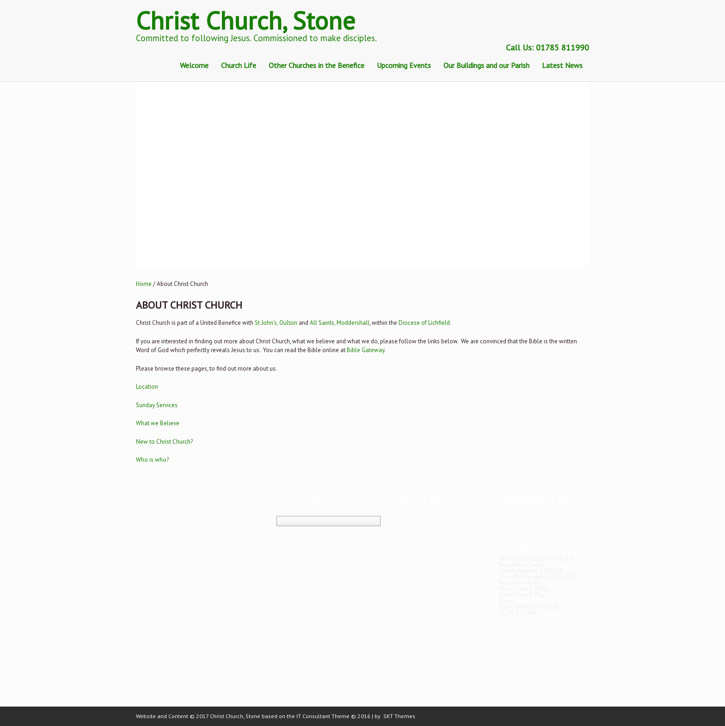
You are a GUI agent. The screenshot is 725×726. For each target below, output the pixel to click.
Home (144, 284)
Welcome (194, 65)
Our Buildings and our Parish (486, 65)
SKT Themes (399, 716)
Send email (513, 620)
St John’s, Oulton (276, 323)
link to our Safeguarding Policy (538, 547)
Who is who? (152, 460)
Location (147, 387)
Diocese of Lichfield (424, 323)
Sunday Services (157, 405)
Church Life (238, 65)
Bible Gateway (365, 350)
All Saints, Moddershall (339, 323)
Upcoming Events (404, 65)
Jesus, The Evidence (424, 521)
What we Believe (157, 423)
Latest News (562, 65)
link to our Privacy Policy (529, 637)
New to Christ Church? (164, 442)
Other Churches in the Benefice (316, 65)
